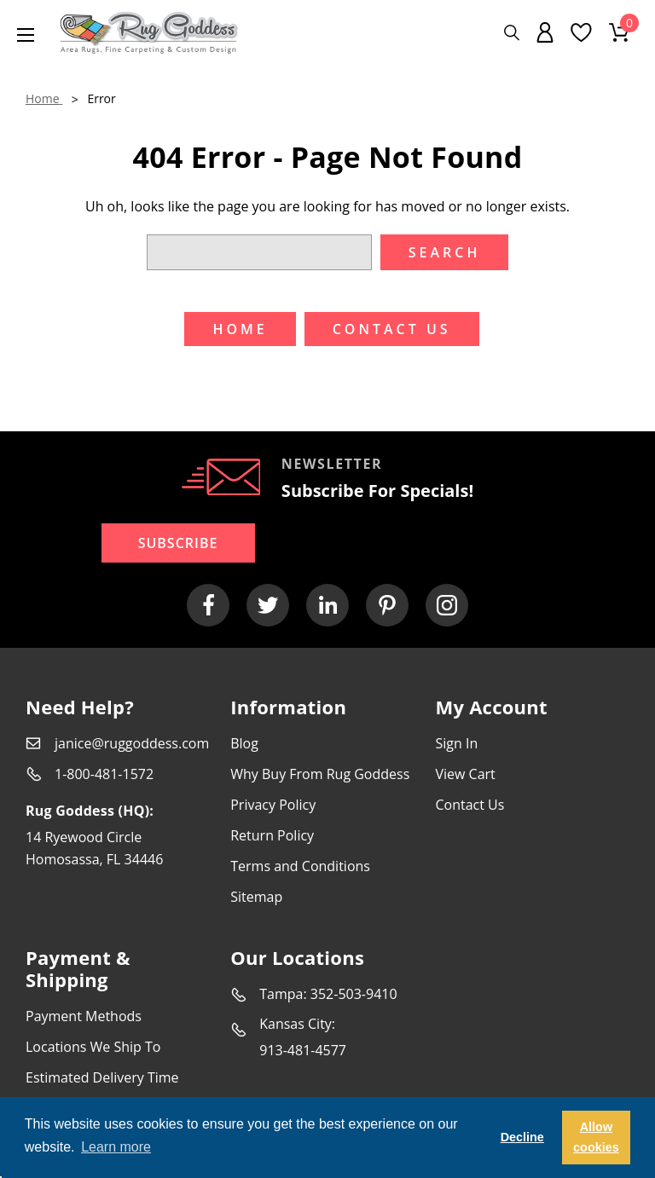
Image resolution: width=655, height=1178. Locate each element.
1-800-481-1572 (104, 774)
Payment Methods (84, 1016)
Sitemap (256, 896)
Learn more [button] (116, 1147)
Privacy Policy (273, 804)
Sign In (456, 743)
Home (239, 329)
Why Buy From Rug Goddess (319, 774)
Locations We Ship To (93, 1046)
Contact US (392, 329)
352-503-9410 (353, 994)
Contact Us (469, 804)
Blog (244, 743)
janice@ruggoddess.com (132, 743)
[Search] (511, 33)
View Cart (465, 774)
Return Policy (272, 835)
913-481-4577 (302, 1050)
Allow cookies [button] (596, 1137)
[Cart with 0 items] (619, 32)
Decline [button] (522, 1137)
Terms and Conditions (300, 866)
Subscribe (178, 543)
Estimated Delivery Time (102, 1077)
